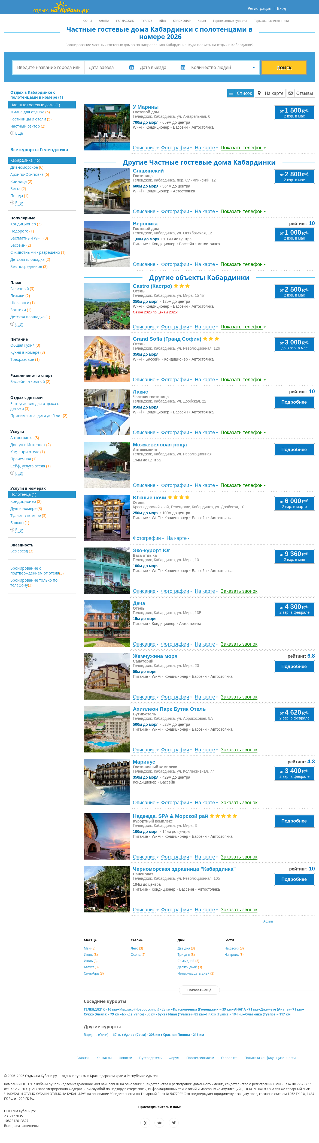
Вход (281, 8)
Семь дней (188, 960)
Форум (174, 1058)
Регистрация (259, 8)
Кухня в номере (27, 352)
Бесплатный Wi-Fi (29, 238)
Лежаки (20, 295)
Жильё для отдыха (30, 111)
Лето (137, 948)
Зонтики (20, 309)
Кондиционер (25, 223)
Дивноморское (26, 167)
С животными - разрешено (37, 252)
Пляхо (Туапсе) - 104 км (224, 1014)
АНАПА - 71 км (246, 1009)
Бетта (18, 188)
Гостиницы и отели (30, 119)
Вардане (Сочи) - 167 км (102, 1034)
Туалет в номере (28, 515)
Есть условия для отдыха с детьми (34, 406)
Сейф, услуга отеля (30, 465)
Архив (268, 921)
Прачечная (23, 458)
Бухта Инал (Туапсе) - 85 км (181, 1014)
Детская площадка (30, 259)
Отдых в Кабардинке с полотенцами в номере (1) (36, 95)
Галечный (22, 288)
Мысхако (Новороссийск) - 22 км (145, 1009)
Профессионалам (200, 1058)
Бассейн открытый (30, 381)
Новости (125, 1058)
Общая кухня (25, 345)
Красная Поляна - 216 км (183, 1034)
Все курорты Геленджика (39, 150)
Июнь (91, 954)
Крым (202, 21)
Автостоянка (24, 437)
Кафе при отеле (27, 451)
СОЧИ (87, 21)
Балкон (19, 522)
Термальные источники (271, 21)
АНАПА (104, 21)
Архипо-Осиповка (29, 174)
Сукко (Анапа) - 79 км (102, 1014)
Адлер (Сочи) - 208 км (142, 1034)
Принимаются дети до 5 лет (38, 415)
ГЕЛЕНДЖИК (125, 21)
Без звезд (21, 551)
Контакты (104, 1058)
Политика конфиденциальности (270, 1058)
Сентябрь (94, 973)
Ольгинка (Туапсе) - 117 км (267, 1014)
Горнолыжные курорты (230, 21)
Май (89, 948)
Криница (21, 181)
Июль (91, 960)
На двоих (234, 948)
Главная (83, 1058)
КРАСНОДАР (182, 21)
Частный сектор (27, 126)
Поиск (284, 67)
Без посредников (28, 266)
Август (91, 967)
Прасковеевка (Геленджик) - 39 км (202, 1009)
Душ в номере (26, 508)
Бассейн (20, 245)
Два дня (186, 948)
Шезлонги (22, 302)
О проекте (229, 1058)
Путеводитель (150, 1058)
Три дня (186, 954)
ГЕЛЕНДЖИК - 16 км (100, 1009)
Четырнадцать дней (196, 973)
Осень (138, 954)
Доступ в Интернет (30, 444)
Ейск (162, 21)
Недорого (22, 231)
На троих (234, 954)
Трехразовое (25, 359)
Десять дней (190, 967)
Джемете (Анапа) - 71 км (281, 1009)
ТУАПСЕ (146, 21)
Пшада (19, 195)
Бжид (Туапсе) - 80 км (138, 1014)
